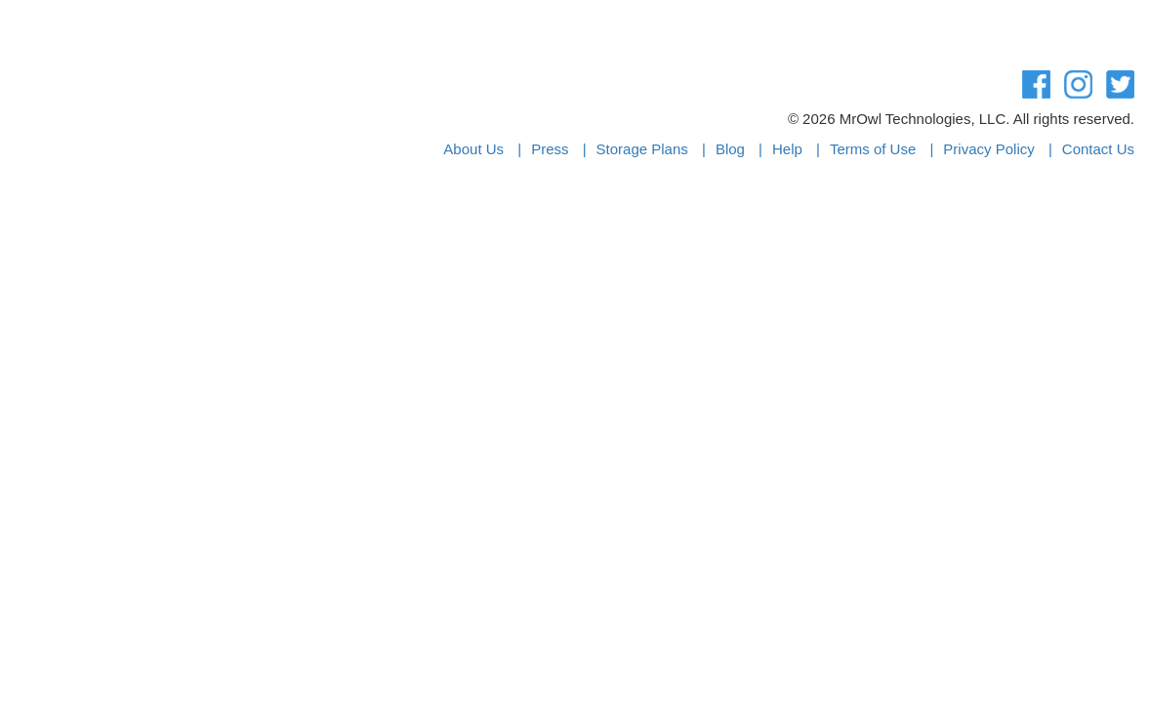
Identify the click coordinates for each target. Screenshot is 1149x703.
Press (549, 149)
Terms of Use (873, 149)
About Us (473, 149)
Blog (730, 149)
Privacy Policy (988, 149)
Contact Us (1098, 149)
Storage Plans (642, 149)
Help (787, 149)
